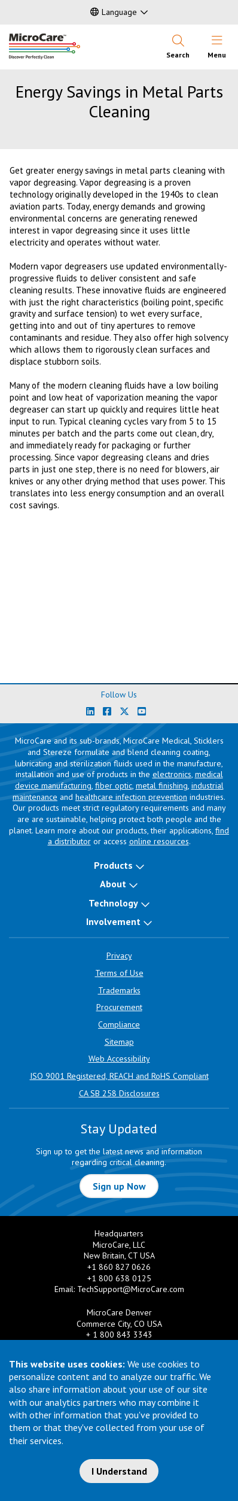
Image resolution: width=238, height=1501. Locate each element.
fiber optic (113, 785)
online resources (159, 841)
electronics (171, 774)
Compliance (119, 1024)
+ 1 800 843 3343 (119, 1334)
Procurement (119, 1007)
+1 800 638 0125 (119, 1278)
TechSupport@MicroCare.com (130, 1289)
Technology (113, 903)
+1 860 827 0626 (119, 1267)
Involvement (113, 921)
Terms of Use (119, 973)
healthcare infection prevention (131, 797)
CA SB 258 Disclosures (119, 1093)
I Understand (119, 1471)
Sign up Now (119, 1186)
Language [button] (113, 12)
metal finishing (162, 785)
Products (113, 865)
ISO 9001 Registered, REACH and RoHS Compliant (119, 1076)
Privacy (119, 955)
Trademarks (119, 990)
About (113, 884)
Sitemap (119, 1041)
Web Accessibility (119, 1058)
